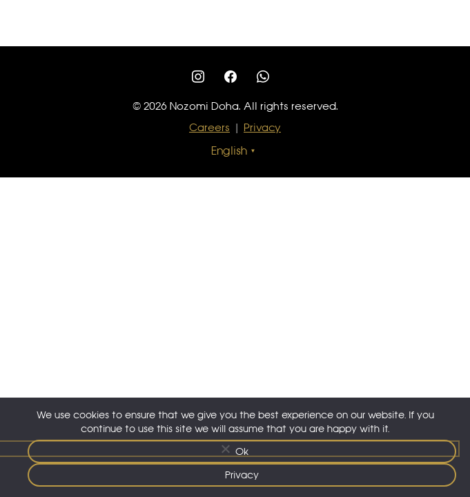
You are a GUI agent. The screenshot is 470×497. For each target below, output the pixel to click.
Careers (209, 127)
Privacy (262, 127)
